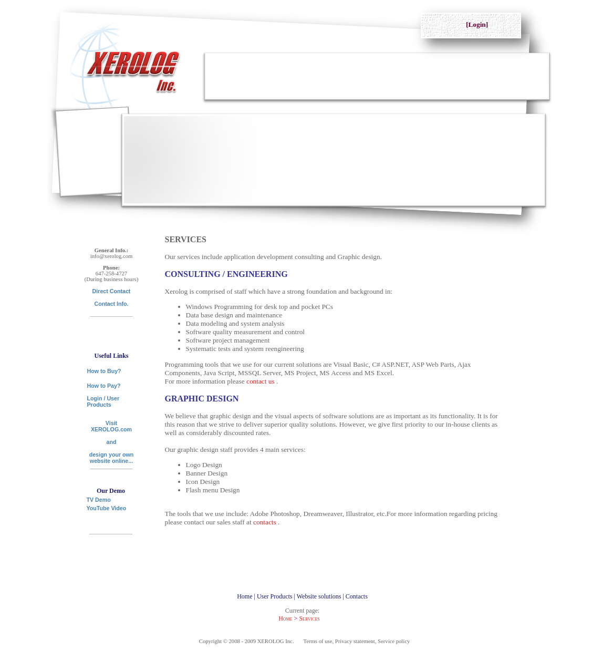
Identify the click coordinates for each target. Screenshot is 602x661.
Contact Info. (111, 304)
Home (285, 618)
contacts (265, 522)
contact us (261, 381)
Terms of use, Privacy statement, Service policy (357, 641)
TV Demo (99, 498)
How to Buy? (104, 371)
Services (309, 618)
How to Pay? (104, 386)
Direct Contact (111, 291)
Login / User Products (103, 401)
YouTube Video (107, 508)
